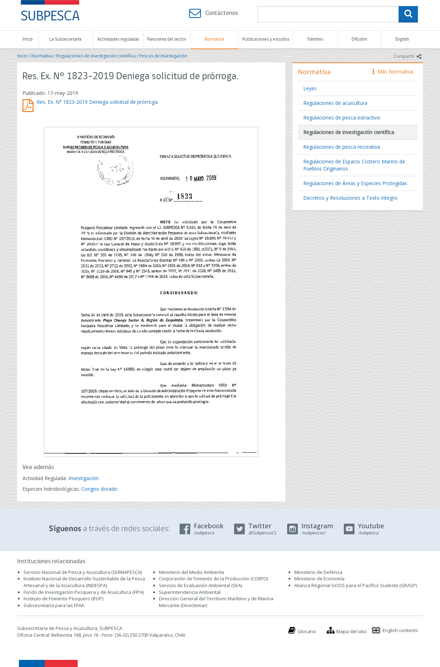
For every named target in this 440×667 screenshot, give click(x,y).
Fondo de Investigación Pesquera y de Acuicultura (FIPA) (84, 592)
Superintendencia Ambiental (190, 592)
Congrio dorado (99, 488)
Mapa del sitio (351, 631)
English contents (400, 630)
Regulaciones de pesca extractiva (341, 117)
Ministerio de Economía (319, 578)
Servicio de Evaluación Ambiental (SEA (200, 585)
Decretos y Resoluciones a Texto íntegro (350, 197)
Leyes (310, 88)
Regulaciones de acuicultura (335, 103)
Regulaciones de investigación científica (96, 56)
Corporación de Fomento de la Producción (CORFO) (213, 578)
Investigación (83, 478)
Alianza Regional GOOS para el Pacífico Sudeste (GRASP (355, 585)
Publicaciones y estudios (265, 39)
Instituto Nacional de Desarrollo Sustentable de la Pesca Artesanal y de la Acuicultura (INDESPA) (84, 582)
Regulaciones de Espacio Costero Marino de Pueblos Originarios (354, 165)
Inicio (27, 39)
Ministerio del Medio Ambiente (191, 572)
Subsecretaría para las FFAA (54, 605)
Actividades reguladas (118, 39)
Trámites (315, 39)
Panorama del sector (166, 39)
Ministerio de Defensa (318, 572)
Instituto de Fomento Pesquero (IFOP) (63, 598)
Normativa (214, 39)
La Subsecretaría (65, 39)
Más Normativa (393, 71)
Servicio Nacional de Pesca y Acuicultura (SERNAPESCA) (83, 572)
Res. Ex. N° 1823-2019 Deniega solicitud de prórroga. (98, 101)
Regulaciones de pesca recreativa (341, 146)
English (402, 39)
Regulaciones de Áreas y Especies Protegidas (355, 183)
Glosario (306, 631)
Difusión (359, 39)
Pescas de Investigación (163, 56)
